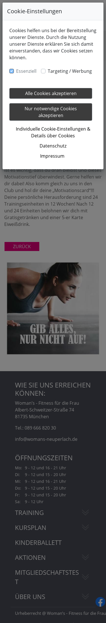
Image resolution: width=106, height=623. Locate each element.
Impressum (52, 156)
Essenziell (26, 71)
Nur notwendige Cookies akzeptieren (51, 111)
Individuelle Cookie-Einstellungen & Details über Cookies (53, 132)
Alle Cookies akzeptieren (51, 93)
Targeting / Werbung (70, 71)
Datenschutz (53, 146)
